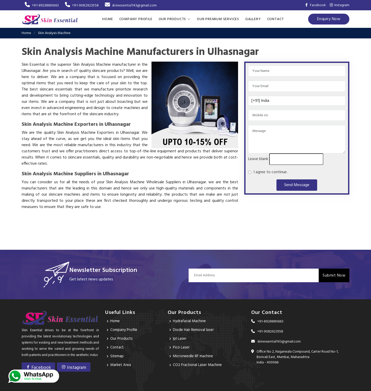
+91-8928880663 (42, 6)
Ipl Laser (180, 338)
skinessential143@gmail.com (131, 6)
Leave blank (258, 159)
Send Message (296, 184)
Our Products (121, 338)
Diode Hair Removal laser (194, 330)
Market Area (121, 365)
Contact (275, 19)
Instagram (339, 5)
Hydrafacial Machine (190, 321)
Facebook (38, 367)
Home (107, 19)
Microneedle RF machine (194, 356)
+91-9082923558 (82, 6)
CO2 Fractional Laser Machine (198, 365)
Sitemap (117, 356)
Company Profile (136, 19)
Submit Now (334, 275)
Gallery (253, 19)
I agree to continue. (269, 172)
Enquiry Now (329, 18)
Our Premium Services (218, 19)
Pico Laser (181, 347)
